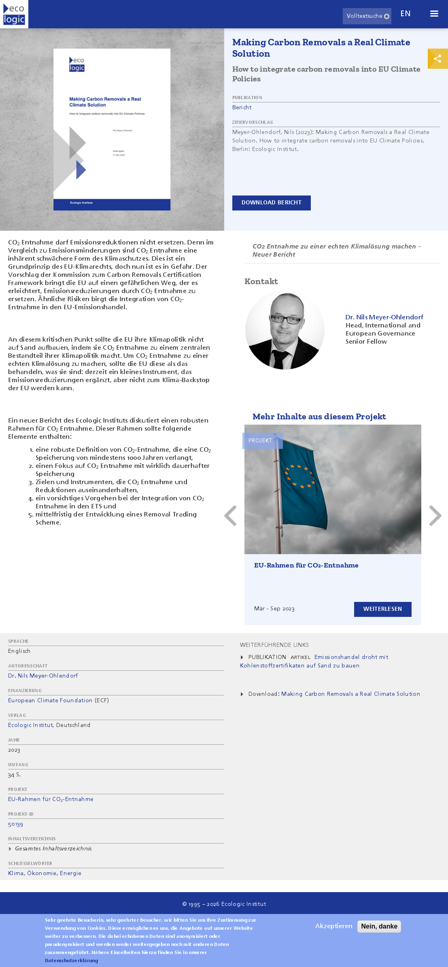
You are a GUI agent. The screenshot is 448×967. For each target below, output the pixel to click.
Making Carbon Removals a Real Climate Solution (350, 694)
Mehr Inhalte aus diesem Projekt (319, 416)
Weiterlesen (382, 609)
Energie (70, 873)
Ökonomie (42, 873)
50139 (15, 824)
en (405, 14)
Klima (16, 873)
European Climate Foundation (50, 700)
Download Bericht (271, 203)
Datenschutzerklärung (71, 963)
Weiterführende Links (274, 645)
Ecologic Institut (30, 725)
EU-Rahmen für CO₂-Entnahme (306, 565)
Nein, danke (379, 928)
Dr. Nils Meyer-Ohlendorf (43, 676)
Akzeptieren (333, 929)
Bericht (242, 108)
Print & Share (438, 59)
